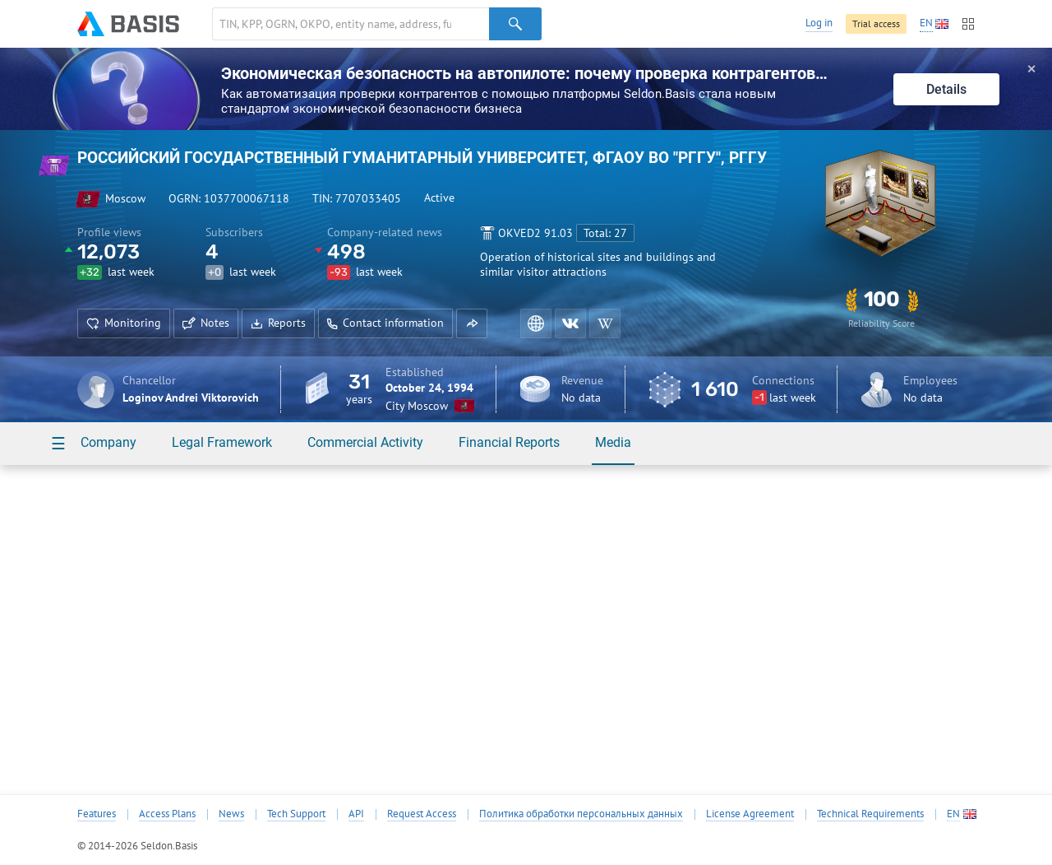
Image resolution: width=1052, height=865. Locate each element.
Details (946, 89)
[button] (471, 323)
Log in (819, 23)
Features (96, 814)
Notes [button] (205, 322)
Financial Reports (509, 442)
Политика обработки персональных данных (581, 814)
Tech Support (296, 814)
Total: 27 (605, 233)
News (231, 814)
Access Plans (167, 814)
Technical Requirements (870, 814)
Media (613, 442)
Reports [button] (278, 322)
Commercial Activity (365, 442)
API (356, 814)
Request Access (421, 814)
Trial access (876, 23)
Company (108, 442)
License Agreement (750, 814)
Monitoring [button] (123, 322)
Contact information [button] (385, 322)
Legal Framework (222, 442)
